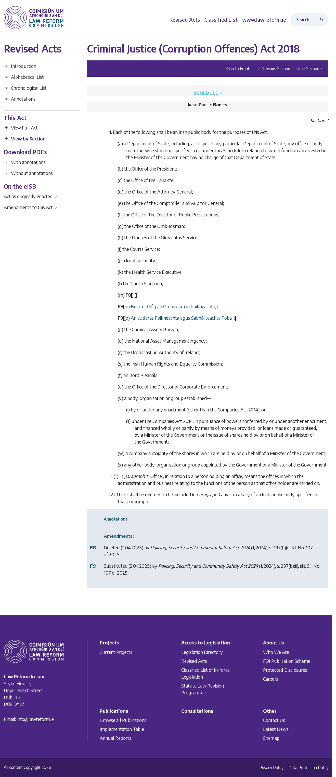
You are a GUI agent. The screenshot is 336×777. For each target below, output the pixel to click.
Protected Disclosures (285, 669)
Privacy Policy (271, 767)
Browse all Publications (123, 720)
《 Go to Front (236, 68)
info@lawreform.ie (35, 719)
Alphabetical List (24, 77)
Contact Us (274, 720)
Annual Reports (115, 738)
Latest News (276, 729)
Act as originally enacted (31, 196)
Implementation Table (122, 729)
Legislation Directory (202, 652)
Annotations (19, 98)
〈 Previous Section (272, 68)
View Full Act (21, 128)
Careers (270, 678)
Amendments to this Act (31, 207)
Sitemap (271, 738)
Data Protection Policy (308, 767)
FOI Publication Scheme (286, 661)
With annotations (25, 162)
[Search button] (323, 19)
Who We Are (276, 652)
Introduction (20, 66)
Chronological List (25, 87)
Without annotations (28, 173)
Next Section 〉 (310, 68)
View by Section (24, 138)
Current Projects (116, 652)
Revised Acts (194, 661)
